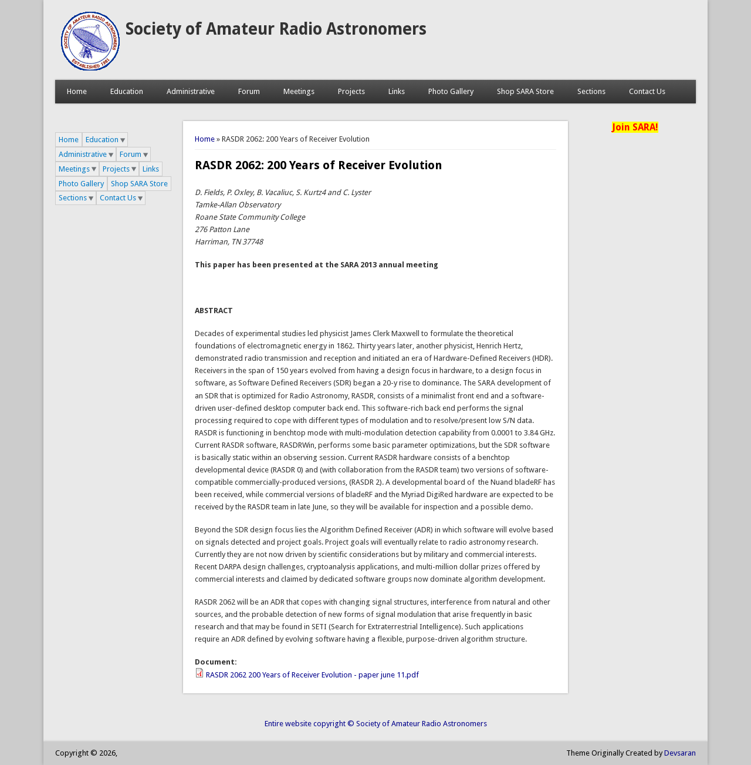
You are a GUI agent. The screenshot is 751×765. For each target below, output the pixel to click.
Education (126, 91)
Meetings (298, 91)
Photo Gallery (450, 91)
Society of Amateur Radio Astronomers (276, 29)
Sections (591, 91)
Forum (249, 91)
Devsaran (680, 753)
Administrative (191, 91)
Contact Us (647, 91)
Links (396, 91)
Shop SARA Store (525, 91)
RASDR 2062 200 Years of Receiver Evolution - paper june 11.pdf (312, 674)
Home (77, 91)
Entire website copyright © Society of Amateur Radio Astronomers (376, 723)
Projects (351, 91)
